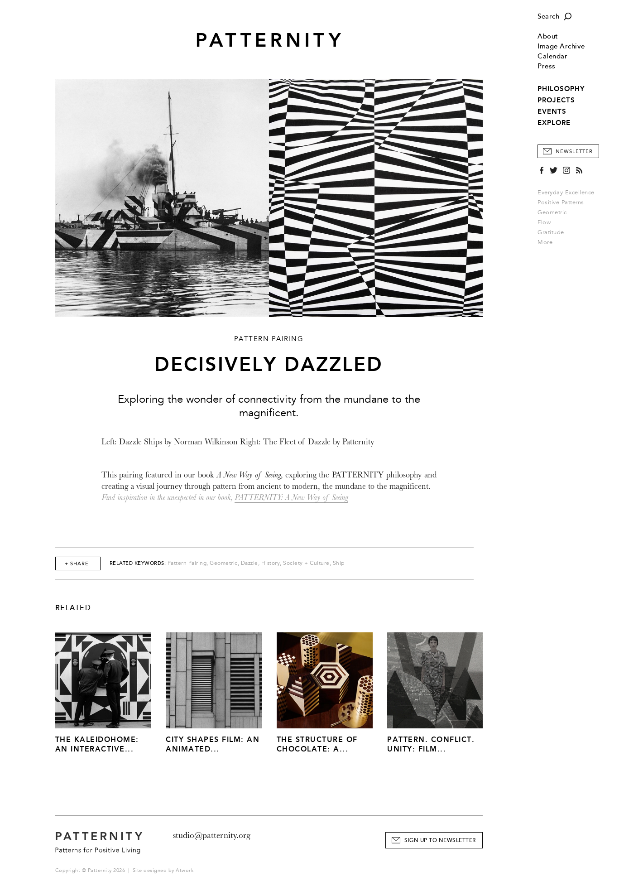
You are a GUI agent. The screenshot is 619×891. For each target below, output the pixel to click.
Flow (544, 222)
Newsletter (574, 151)
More (547, 242)
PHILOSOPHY (561, 89)
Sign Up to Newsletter (440, 840)
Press (546, 66)
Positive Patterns (560, 202)
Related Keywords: (138, 563)
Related (73, 607)
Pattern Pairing (187, 563)
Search (548, 16)
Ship (339, 563)
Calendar (552, 56)
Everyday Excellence (566, 192)
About (547, 36)
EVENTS (551, 111)
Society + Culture (306, 563)
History (270, 563)
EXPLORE (554, 123)
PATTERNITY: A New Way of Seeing (291, 497)
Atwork (184, 870)
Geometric (552, 212)
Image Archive (561, 46)
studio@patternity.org (211, 835)
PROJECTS (556, 100)
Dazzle (249, 563)
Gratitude (550, 232)
